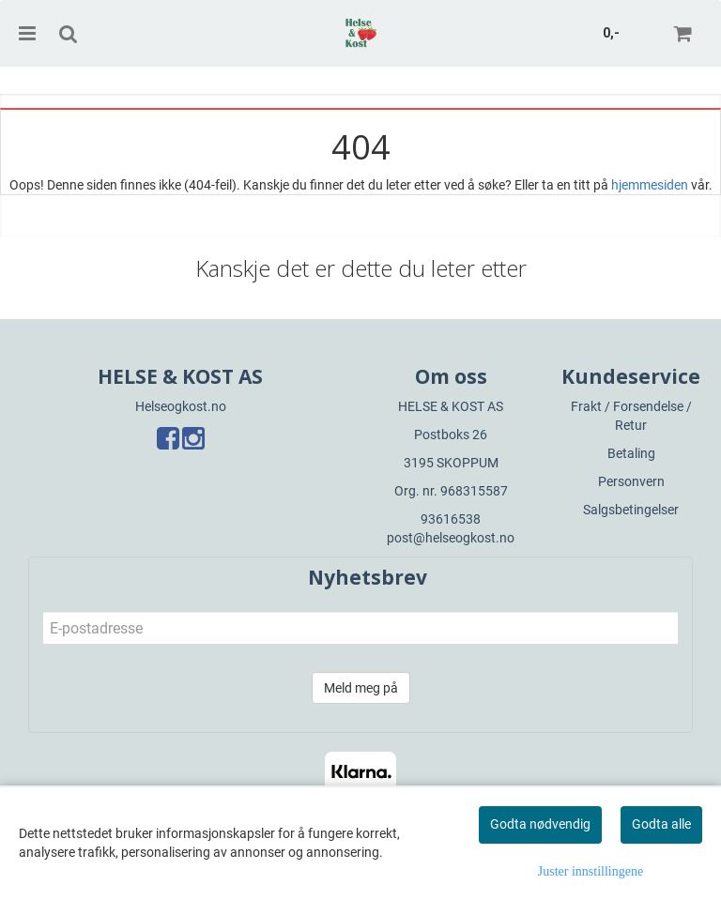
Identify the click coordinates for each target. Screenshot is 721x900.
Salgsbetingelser (631, 509)
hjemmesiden (649, 184)
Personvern (631, 481)
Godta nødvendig (540, 823)
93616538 (451, 518)
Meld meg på (361, 687)
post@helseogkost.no (450, 537)
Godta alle (661, 823)
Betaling (631, 453)
